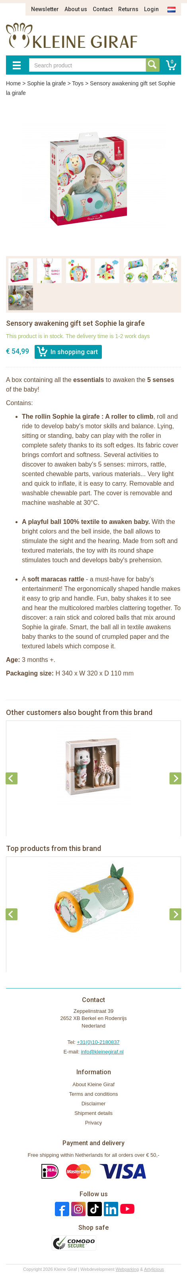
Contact (103, 9)
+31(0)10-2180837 (98, 1042)
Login (151, 9)
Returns (128, 9)
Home (13, 83)
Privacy (93, 1123)
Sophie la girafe (46, 83)
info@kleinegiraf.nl (102, 1052)
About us (75, 9)
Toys (78, 83)
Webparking (127, 1269)
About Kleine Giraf (93, 1084)
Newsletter (45, 9)
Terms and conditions (93, 1094)
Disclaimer (94, 1104)
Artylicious (154, 1269)
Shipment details (93, 1113)
